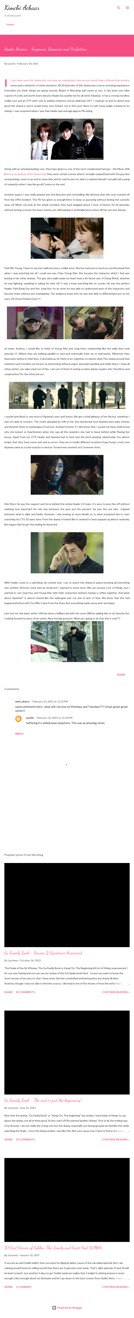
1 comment (24, 1286)
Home (10, 24)
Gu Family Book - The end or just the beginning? (43, 1100)
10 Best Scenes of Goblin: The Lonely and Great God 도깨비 (53, 1247)
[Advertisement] (67, 815)
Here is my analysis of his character (25, 174)
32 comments (25, 1139)
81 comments (25, 992)
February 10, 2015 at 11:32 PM (54, 717)
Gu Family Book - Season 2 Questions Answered (43, 953)
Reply (19, 733)
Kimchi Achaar (22, 8)
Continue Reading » (116, 992)
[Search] (119, 6)
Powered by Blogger (67, 1307)
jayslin (30, 717)
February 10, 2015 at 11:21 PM (50, 701)
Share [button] (121, 674)
